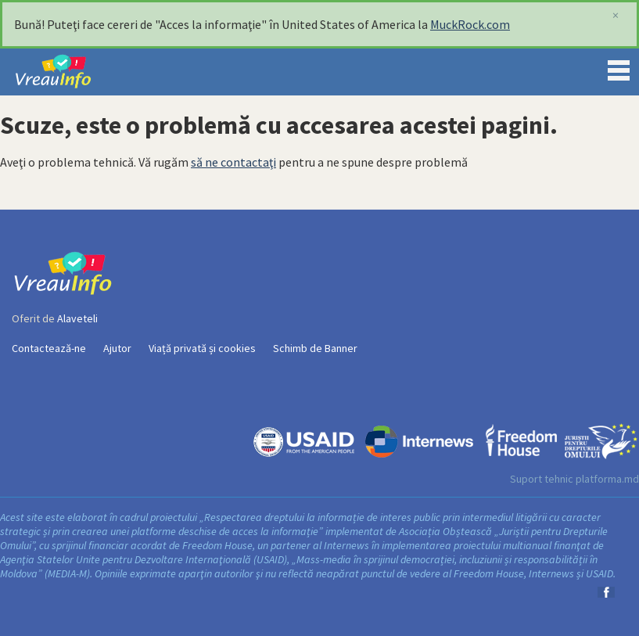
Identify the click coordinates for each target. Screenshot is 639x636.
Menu (618, 67)
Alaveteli (77, 318)
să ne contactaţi (233, 162)
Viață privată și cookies (202, 348)
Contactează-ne (49, 348)
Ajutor (117, 348)
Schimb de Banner (315, 348)
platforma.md (607, 479)
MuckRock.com (470, 24)
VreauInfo (66, 72)
